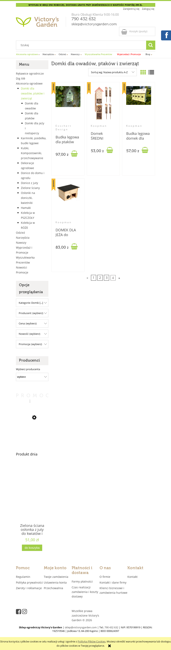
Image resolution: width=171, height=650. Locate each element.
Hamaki (26, 208)
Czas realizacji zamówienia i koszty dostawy (85, 591)
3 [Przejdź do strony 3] (106, 278)
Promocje (22, 272)
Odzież (20, 233)
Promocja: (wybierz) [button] (30, 344)
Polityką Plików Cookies (92, 641)
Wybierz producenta (28, 369)
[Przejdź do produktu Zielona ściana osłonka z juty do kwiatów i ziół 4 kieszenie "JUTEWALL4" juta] (32, 500)
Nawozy (21, 242)
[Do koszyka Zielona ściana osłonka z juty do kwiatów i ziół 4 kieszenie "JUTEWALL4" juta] (32, 548)
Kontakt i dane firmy (113, 582)
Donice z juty (29, 183)
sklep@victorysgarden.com (94, 24)
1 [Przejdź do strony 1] (93, 278)
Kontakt (132, 577)
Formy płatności (82, 581)
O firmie (105, 577)
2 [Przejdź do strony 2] (100, 278)
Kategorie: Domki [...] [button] (31, 303)
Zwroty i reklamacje (29, 588)
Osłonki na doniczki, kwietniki (28, 198)
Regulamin (23, 577)
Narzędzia (22, 237)
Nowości (21, 267)
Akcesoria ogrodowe (29, 83)
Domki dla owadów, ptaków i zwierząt (32, 93)
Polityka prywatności (29, 582)
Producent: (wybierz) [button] (31, 313)
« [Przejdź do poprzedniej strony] (87, 278)
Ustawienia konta (55, 582)
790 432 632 (83, 19)
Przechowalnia (53, 588)
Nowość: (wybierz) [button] (29, 334)
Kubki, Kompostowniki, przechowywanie (32, 153)
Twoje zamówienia (56, 577)
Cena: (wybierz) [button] (28, 323)
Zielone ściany (30, 188)
